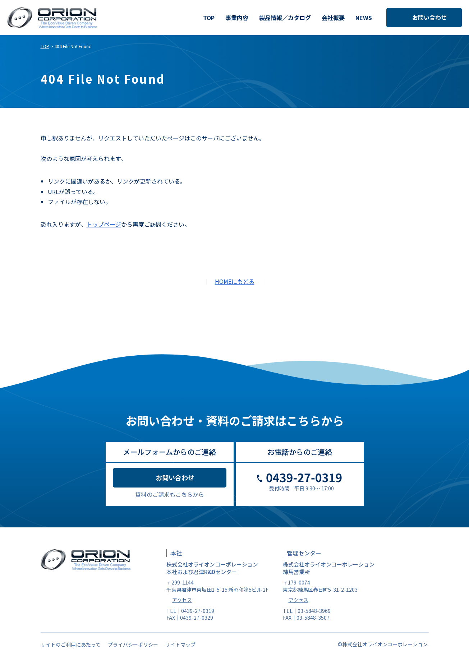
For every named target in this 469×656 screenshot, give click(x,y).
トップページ (104, 224)
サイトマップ (180, 644)
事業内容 (236, 17)
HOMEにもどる (234, 281)
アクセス (182, 600)
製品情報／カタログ (285, 17)
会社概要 (333, 17)
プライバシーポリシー (133, 644)
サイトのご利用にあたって (71, 644)
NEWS (363, 17)
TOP (209, 17)
